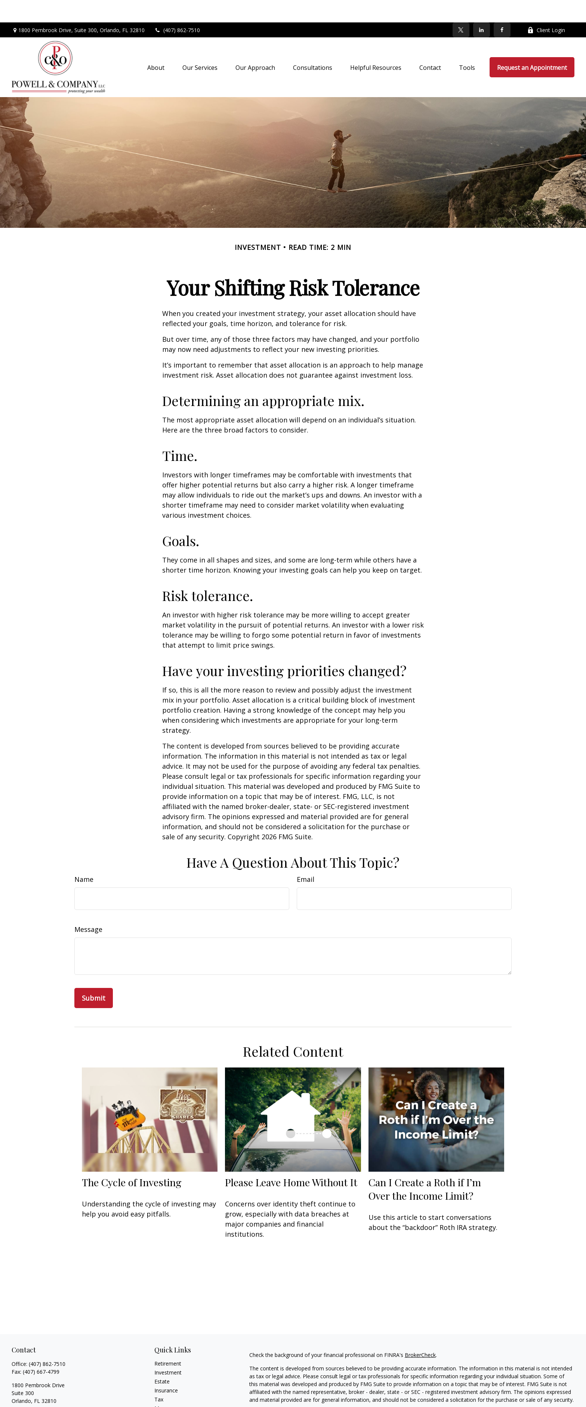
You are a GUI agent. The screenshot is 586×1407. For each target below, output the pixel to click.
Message (88, 906)
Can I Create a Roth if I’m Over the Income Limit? (424, 1166)
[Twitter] (461, 7)
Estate (162, 1359)
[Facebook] (502, 7)
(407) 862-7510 (177, 7)
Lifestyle (164, 1394)
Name (83, 856)
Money (162, 1385)
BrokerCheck (420, 1332)
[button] (156, 45)
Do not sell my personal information (445, 1398)
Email (305, 856)
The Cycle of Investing (132, 1159)
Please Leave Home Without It (291, 1159)
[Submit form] (93, 976)
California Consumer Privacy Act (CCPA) (496, 1390)
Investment (168, 1350)
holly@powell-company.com (46, 1391)
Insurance (166, 1368)
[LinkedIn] (481, 7)
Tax (158, 1376)
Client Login (546, 7)
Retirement (167, 1341)
